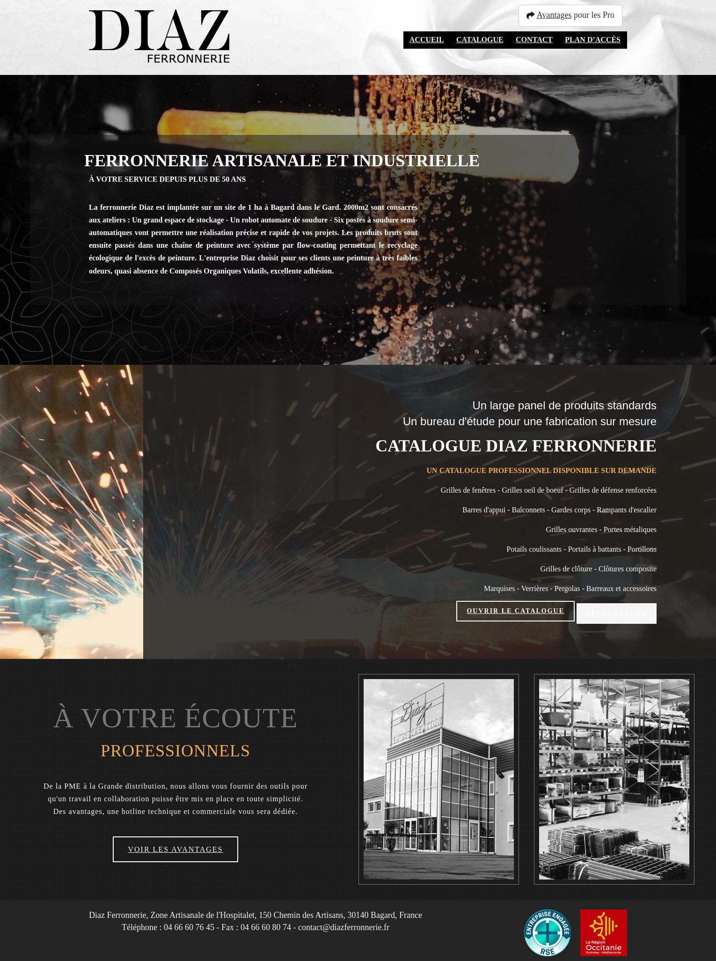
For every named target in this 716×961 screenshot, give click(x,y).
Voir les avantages (175, 846)
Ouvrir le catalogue (515, 610)
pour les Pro (574, 15)
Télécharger (616, 610)
